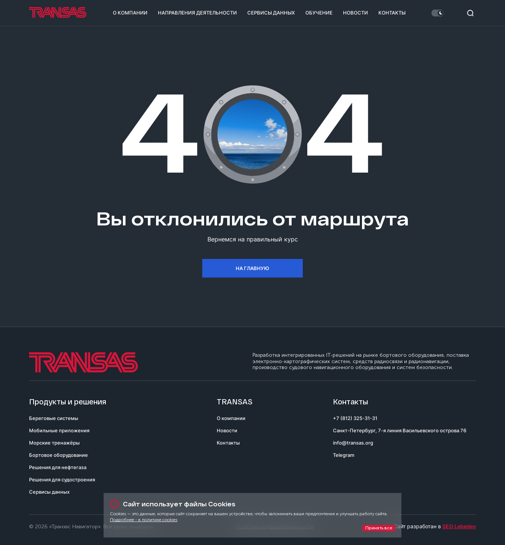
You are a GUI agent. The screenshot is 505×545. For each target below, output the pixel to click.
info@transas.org (353, 443)
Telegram (343, 455)
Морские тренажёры (54, 443)
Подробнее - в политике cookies (143, 519)
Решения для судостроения (62, 480)
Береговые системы (53, 418)
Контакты (392, 13)
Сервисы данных (271, 13)
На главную (252, 268)
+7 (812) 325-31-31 (355, 418)
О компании (130, 13)
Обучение (319, 13)
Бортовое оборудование (58, 455)
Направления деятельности (197, 13)
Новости (355, 13)
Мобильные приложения (59, 430)
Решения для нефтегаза (57, 467)
